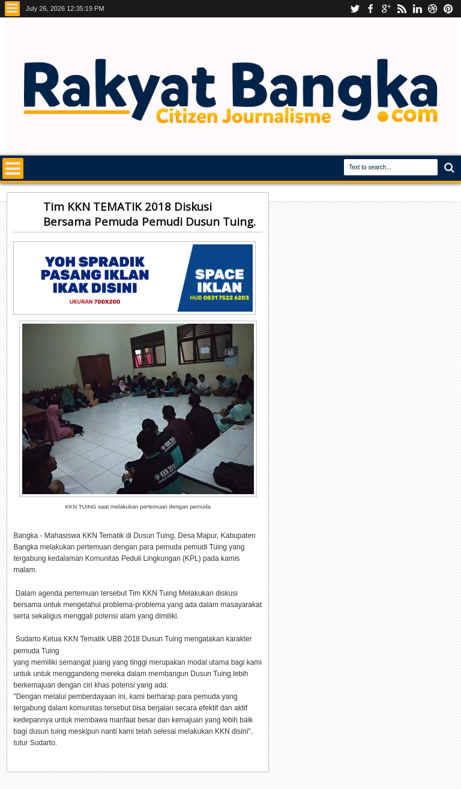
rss (401, 8)
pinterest (448, 8)
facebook (370, 8)
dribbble (433, 8)
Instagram (386, 8)
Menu (12, 8)
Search (448, 168)
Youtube (355, 8)
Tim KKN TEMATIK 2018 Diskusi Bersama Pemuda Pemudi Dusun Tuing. (149, 214)
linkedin (417, 8)
